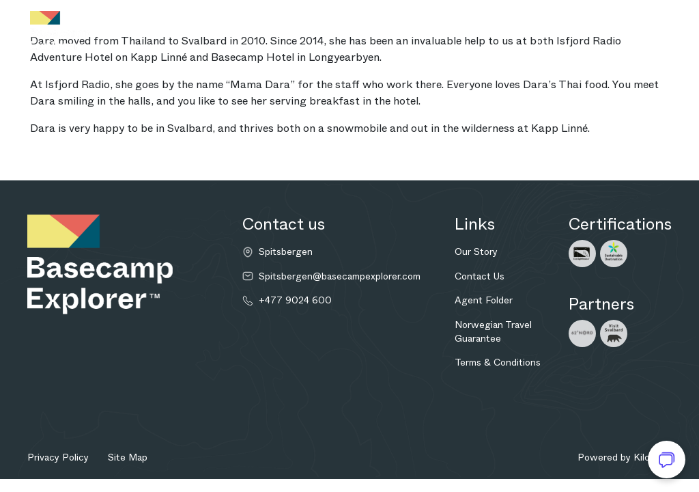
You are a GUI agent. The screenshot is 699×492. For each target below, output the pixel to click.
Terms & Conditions (498, 362)
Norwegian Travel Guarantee (493, 331)
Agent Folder (484, 300)
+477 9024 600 (295, 300)
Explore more (387, 31)
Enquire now (472, 31)
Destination (159, 31)
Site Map (127, 457)
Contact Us (479, 276)
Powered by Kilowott (624, 457)
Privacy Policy (58, 457)
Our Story (476, 251)
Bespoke (312, 31)
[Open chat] (666, 459)
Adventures (243, 31)
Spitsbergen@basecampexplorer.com (339, 276)
